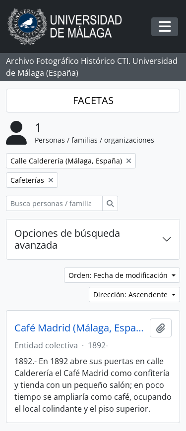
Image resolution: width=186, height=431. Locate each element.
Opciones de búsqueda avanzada (67, 239)
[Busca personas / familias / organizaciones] (54, 203)
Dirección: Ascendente (131, 294)
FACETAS (93, 100)
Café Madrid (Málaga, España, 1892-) (80, 328)
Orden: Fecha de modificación (119, 275)
